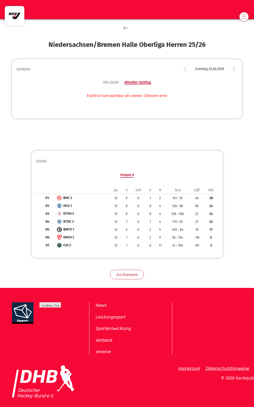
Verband (103, 340)
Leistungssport (110, 317)
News (101, 305)
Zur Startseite (127, 274)
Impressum (189, 368)
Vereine (103, 351)
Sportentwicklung (113, 328)
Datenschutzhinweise (227, 368)
